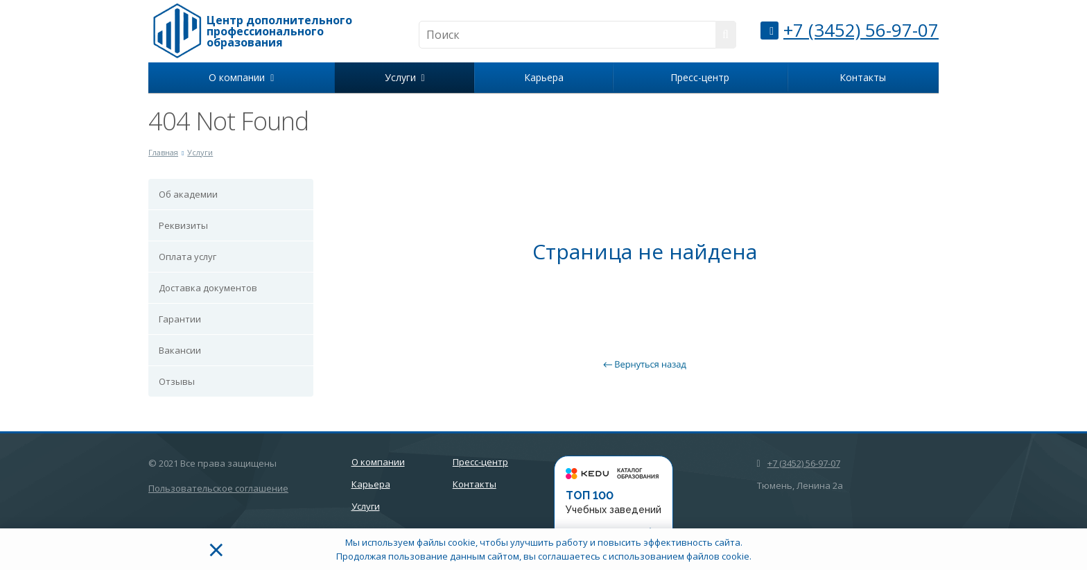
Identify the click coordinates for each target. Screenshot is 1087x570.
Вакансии (180, 350)
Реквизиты (183, 225)
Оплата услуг (187, 256)
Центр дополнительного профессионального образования (279, 31)
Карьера (544, 77)
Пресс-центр (699, 77)
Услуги (405, 77)
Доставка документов (208, 288)
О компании (241, 77)
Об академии (188, 194)
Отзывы (177, 381)
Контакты (863, 77)
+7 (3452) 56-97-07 (861, 29)
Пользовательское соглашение (218, 488)
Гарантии (180, 319)
